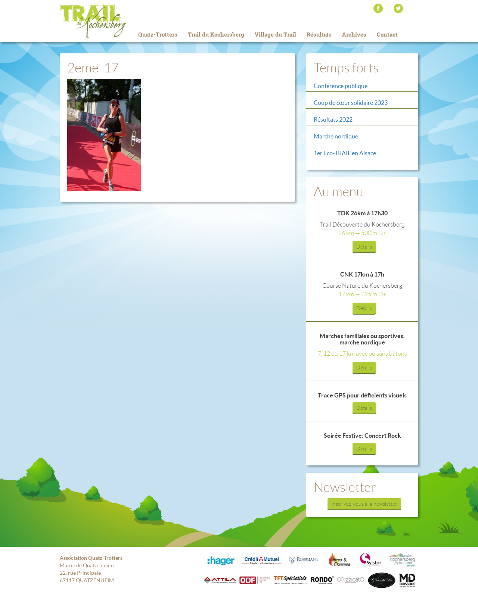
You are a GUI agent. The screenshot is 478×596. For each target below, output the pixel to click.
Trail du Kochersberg (104, 21)
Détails (364, 247)
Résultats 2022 (333, 119)
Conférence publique (340, 85)
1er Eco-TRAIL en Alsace (345, 153)
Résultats (319, 34)
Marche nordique (336, 136)
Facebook (378, 8)
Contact (387, 34)
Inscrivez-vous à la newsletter (364, 504)
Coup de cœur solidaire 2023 (351, 102)
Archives (354, 34)
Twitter (398, 8)
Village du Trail (275, 34)
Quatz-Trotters (157, 34)
